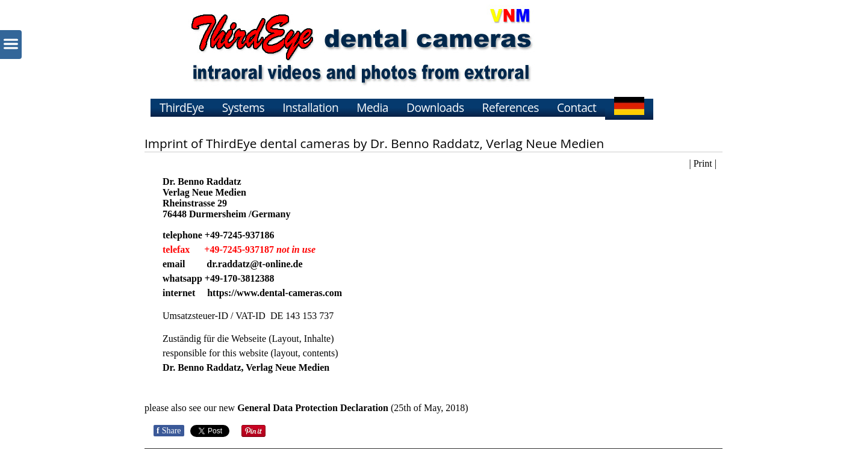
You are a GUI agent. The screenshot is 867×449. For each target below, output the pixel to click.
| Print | (702, 163)
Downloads (435, 107)
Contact (576, 107)
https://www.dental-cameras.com (274, 293)
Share (169, 430)
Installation (310, 107)
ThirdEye (182, 107)
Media (372, 107)
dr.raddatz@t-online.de (254, 264)
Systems (243, 107)
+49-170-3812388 (240, 278)
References (510, 107)
